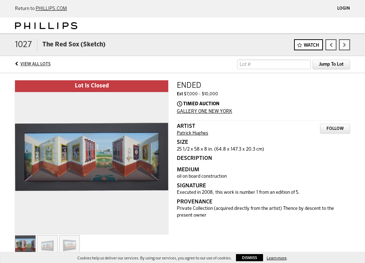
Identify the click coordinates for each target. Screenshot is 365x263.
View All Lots (35, 64)
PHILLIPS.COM (51, 8)
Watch (311, 45)
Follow (335, 129)
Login (343, 8)
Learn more (277, 258)
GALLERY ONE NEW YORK (204, 111)
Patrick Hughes (192, 133)
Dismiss (249, 258)
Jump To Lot (331, 64)
